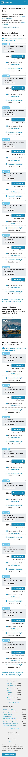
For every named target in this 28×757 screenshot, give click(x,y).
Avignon (9, 694)
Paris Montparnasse (11, 688)
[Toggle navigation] (24, 2)
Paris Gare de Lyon (11, 685)
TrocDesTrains (18, 56)
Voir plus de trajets (14, 728)
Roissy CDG (10, 699)
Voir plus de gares (14, 702)
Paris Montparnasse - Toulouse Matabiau (12, 720)
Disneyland (9, 692)
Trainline (9, 741)
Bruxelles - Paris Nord (8, 709)
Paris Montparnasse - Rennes (9, 725)
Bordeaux (9, 696)
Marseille (9, 690)
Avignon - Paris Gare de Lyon (9, 718)
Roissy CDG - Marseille (8, 721)
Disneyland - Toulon (7, 716)
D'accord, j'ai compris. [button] (8, 754)
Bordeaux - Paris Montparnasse (10, 712)
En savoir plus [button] (16, 750)
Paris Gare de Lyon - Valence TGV (10, 723)
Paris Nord (9, 18)
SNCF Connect (15, 64)
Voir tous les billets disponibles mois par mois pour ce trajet (12, 300)
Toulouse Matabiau (11, 697)
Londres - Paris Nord (7, 714)
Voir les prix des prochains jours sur (14, 40)
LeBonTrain (7, 2)
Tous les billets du (15, 68)
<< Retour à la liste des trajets (10, 27)
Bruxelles (9, 687)
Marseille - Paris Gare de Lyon (9, 711)
